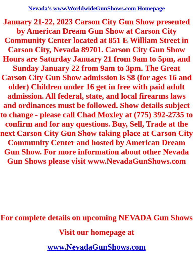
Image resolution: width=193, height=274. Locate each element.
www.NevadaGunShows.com (96, 246)
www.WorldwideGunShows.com (94, 8)
